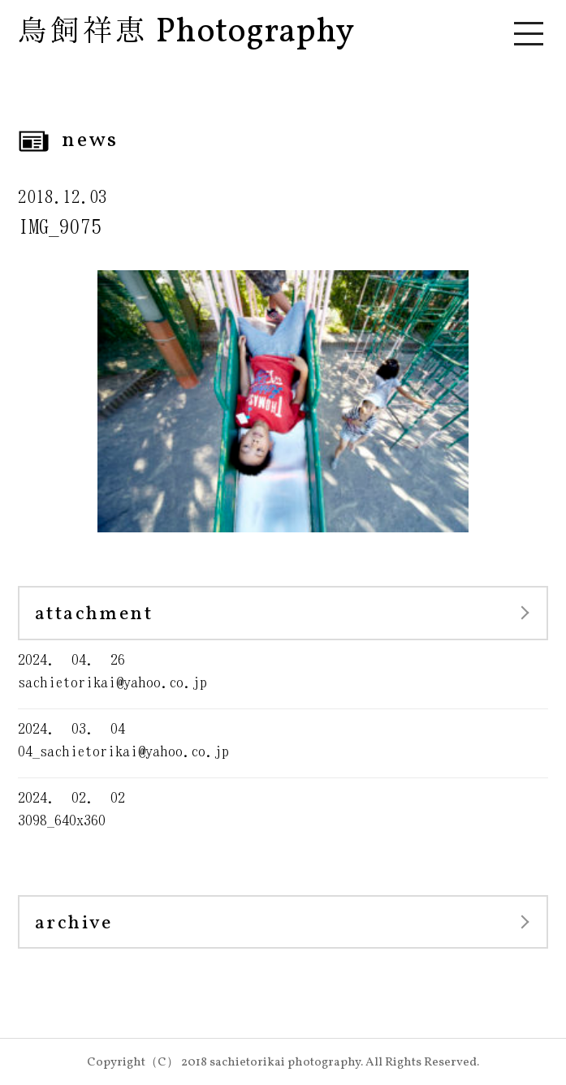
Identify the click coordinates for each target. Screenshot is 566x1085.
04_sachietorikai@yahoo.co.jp (283, 739)
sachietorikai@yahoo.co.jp (283, 670)
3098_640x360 (283, 808)
